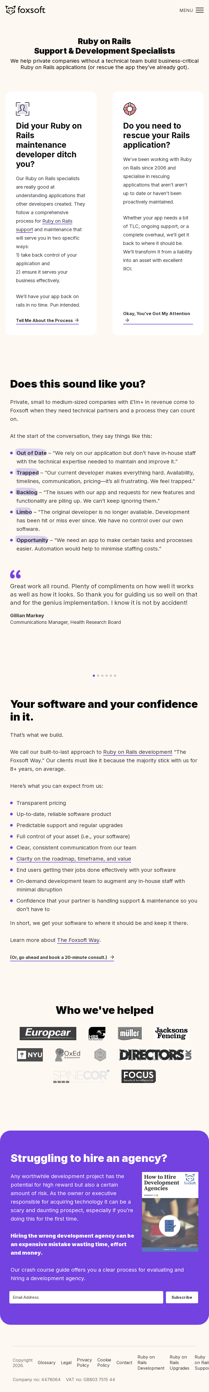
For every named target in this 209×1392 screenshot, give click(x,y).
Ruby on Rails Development (150, 1355)
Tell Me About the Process (49, 320)
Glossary (47, 1355)
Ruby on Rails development (137, 752)
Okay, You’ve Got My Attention (147, 316)
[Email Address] (86, 1290)
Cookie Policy (104, 1355)
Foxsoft (25, 10)
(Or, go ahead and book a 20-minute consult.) (66, 958)
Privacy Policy (84, 1355)
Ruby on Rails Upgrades (179, 1355)
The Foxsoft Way (78, 940)
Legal (66, 1355)
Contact (124, 1355)
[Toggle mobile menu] (190, 10)
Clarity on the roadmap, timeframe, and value (73, 859)
